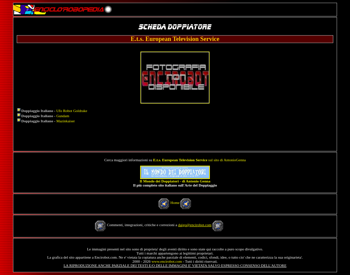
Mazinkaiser (65, 121)
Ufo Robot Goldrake (71, 111)
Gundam (62, 116)
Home (175, 203)
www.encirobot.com (166, 261)
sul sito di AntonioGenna (199, 160)
